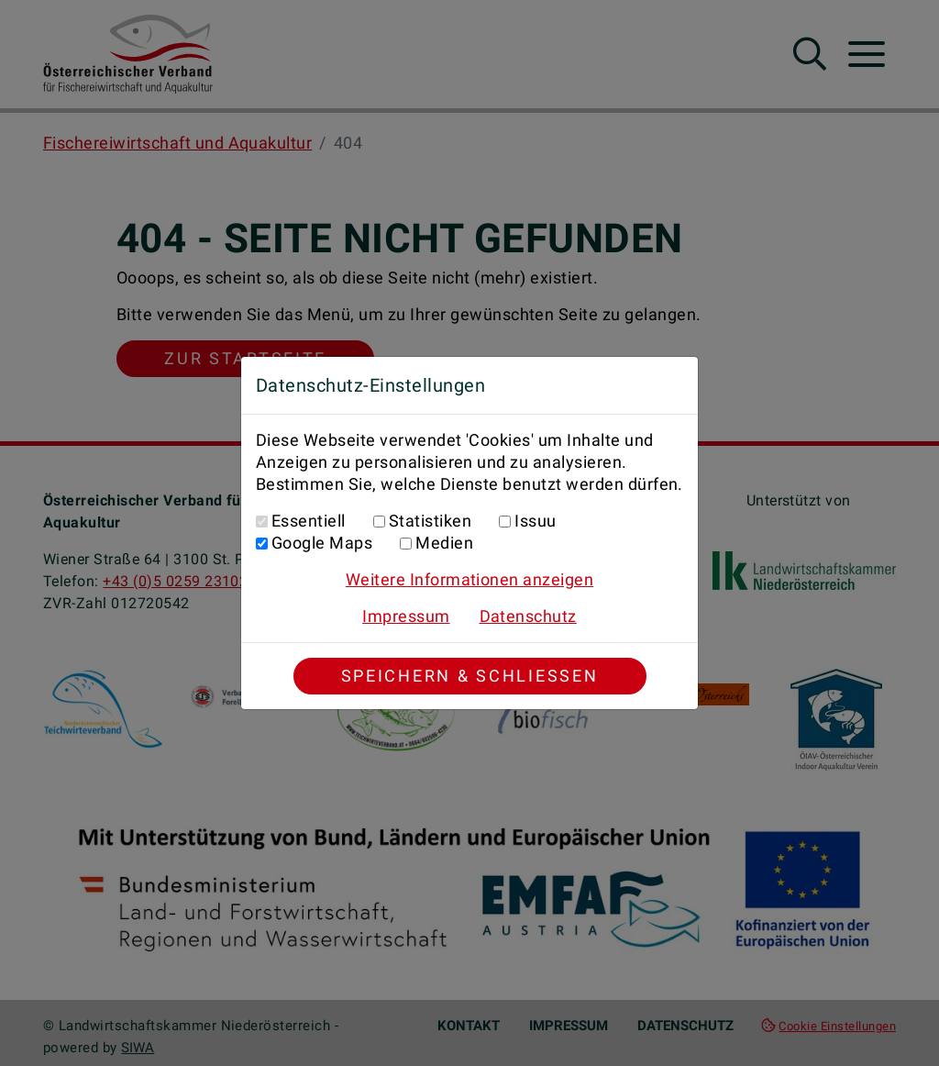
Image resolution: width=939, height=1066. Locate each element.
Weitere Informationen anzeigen (469, 579)
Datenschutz (528, 616)
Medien (444, 542)
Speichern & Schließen (470, 675)
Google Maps (321, 542)
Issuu (535, 520)
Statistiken (430, 520)
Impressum (405, 616)
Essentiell (308, 520)
